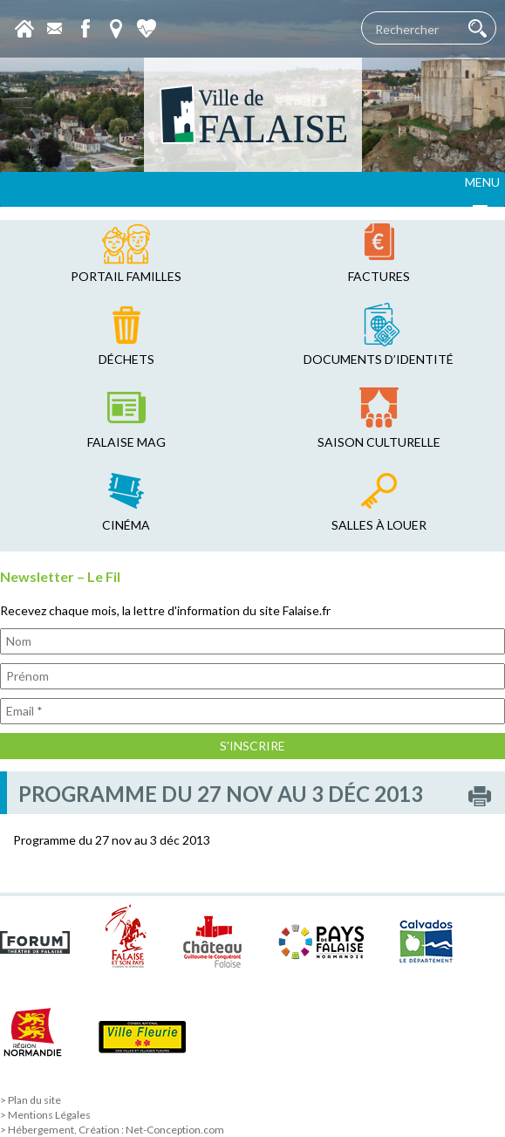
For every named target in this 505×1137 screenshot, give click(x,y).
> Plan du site (30, 1099)
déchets (126, 359)
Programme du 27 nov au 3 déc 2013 (111, 839)
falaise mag (126, 442)
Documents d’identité (379, 359)
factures (379, 276)
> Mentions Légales (45, 1114)
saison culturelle (378, 442)
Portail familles (126, 276)
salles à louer (379, 524)
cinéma (126, 524)
